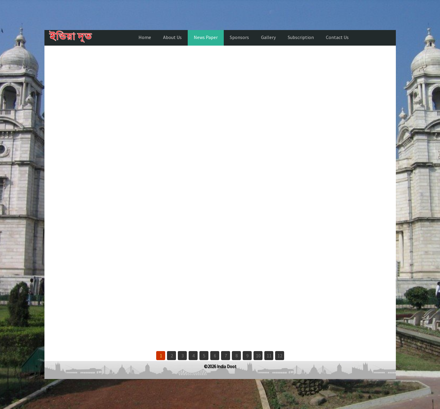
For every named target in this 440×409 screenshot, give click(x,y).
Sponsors (239, 37)
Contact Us (337, 37)
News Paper (206, 37)
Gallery (268, 37)
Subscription (301, 37)
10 (258, 356)
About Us (172, 37)
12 (280, 356)
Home (144, 37)
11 (269, 356)
